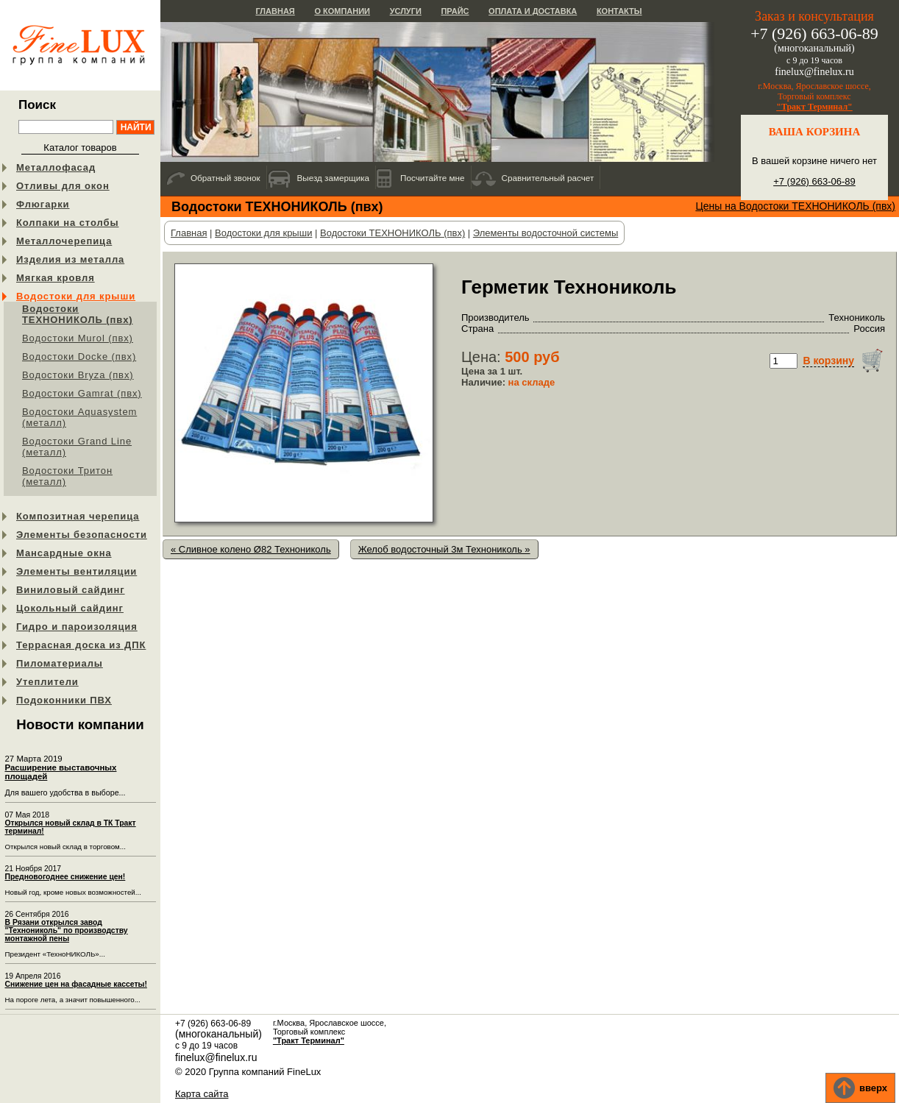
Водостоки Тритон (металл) (67, 476)
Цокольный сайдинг (70, 608)
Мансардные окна (64, 552)
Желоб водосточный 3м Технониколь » (444, 549)
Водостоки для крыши (75, 296)
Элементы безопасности (81, 534)
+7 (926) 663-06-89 (814, 181)
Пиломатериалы (59, 663)
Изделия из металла (70, 259)
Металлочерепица (64, 241)
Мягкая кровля (55, 277)
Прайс (455, 11)
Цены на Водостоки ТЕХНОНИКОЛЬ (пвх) (795, 206)
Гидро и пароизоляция (77, 626)
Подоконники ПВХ (64, 700)
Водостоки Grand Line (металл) (77, 447)
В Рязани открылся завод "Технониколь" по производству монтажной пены (66, 930)
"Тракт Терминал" (814, 107)
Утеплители (47, 681)
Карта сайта (201, 1093)
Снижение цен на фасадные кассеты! (76, 984)
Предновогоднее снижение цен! (65, 877)
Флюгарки (43, 204)
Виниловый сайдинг (70, 589)
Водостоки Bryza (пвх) (78, 374)
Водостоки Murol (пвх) (77, 338)
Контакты (619, 11)
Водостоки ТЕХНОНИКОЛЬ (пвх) (77, 314)
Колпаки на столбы (67, 222)
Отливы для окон (63, 185)
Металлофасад (56, 167)
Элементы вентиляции (76, 571)
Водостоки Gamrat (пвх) (82, 393)
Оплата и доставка (532, 11)
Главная (274, 11)
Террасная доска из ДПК (81, 644)
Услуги (406, 11)
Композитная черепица (77, 516)
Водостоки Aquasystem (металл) (79, 417)
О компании (342, 11)
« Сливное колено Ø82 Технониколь (251, 549)
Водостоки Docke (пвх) (79, 356)
